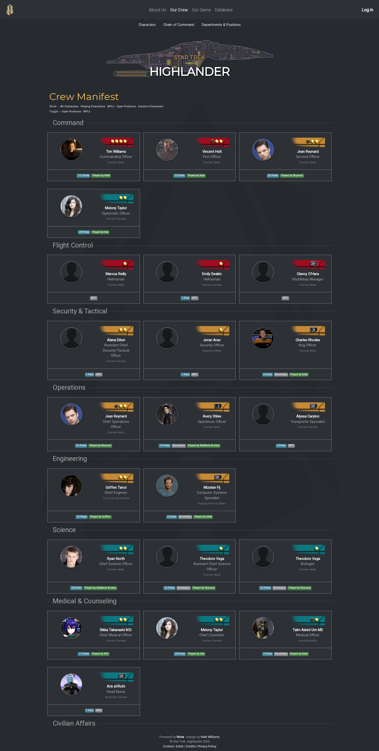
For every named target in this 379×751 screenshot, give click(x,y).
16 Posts (165, 445)
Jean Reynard (308, 152)
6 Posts (267, 374)
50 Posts (76, 587)
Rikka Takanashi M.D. (116, 630)
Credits (191, 746)
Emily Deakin (212, 274)
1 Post (185, 298)
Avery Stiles (212, 416)
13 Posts (179, 175)
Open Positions (126, 106)
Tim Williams (116, 152)
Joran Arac (212, 340)
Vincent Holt (212, 152)
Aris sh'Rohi (116, 686)
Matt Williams (210, 737)
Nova (180, 737)
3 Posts (267, 653)
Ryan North (116, 559)
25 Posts (169, 587)
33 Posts (273, 175)
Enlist (179, 746)
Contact (168, 746)
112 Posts (83, 175)
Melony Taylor (116, 208)
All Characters (69, 106)
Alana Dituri (116, 340)
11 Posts (84, 653)
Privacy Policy (207, 746)
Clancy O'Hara (308, 274)
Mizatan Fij (212, 488)
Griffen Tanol (116, 488)
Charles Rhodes (308, 340)
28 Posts (84, 232)
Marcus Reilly (116, 274)
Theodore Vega (212, 559)
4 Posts (281, 445)
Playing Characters (93, 106)
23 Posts (82, 516)
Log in (367, 9)
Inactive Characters (150, 106)
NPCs (110, 106)
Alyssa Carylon (307, 416)
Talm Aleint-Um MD (308, 630)
